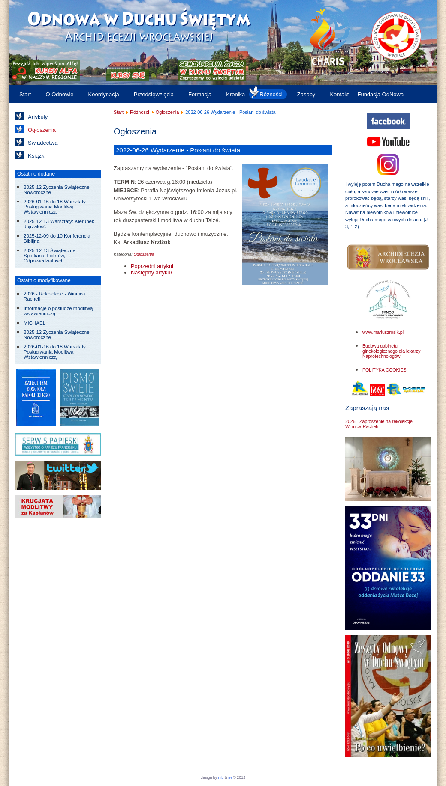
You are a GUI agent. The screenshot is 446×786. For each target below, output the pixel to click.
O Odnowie (59, 94)
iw (229, 777)
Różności (270, 94)
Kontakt (339, 94)
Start (25, 94)
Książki (36, 155)
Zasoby (306, 94)
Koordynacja (103, 94)
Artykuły (38, 117)
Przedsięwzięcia (154, 94)
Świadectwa (42, 143)
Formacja (199, 94)
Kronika (235, 94)
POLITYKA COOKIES (384, 369)
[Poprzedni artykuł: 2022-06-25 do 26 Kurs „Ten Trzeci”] (152, 266)
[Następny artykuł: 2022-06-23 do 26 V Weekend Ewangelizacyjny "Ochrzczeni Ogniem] (151, 272)
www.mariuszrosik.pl (383, 332)
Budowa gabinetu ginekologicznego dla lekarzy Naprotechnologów (391, 351)
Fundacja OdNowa (380, 94)
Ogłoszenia (42, 130)
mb (221, 777)
